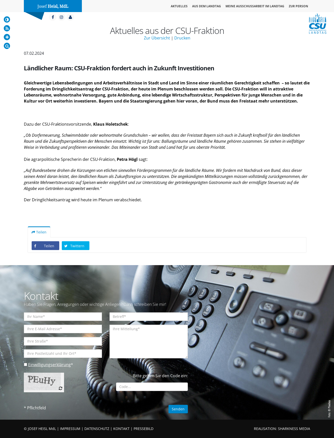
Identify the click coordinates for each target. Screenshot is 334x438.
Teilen (39, 232)
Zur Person (298, 6)
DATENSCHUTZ (96, 428)
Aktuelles (179, 6)
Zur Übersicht (157, 38)
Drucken (182, 38)
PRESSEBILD (143, 428)
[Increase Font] (7, 37)
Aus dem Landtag (206, 6)
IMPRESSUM (70, 428)
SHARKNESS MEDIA (294, 428)
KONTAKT (121, 428)
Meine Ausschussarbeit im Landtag (255, 6)
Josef (52, 6)
